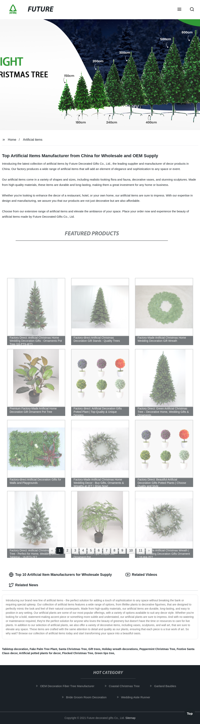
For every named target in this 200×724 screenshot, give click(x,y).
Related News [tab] (23, 585)
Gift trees (94, 649)
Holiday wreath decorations (120, 649)
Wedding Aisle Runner (136, 697)
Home (12, 139)
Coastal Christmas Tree (125, 686)
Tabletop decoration (15, 649)
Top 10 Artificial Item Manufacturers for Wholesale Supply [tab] (60, 574)
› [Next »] (148, 550)
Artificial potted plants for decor (40, 653)
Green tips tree (104, 653)
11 (140, 550)
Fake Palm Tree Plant (43, 649)
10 (131, 550)
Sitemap (130, 717)
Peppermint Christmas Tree (157, 649)
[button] (179, 9)
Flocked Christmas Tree (77, 653)
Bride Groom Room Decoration (87, 697)
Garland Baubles (166, 686)
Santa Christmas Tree (73, 649)
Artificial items (32, 139)
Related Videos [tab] (141, 574)
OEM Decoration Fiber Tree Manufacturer (68, 686)
